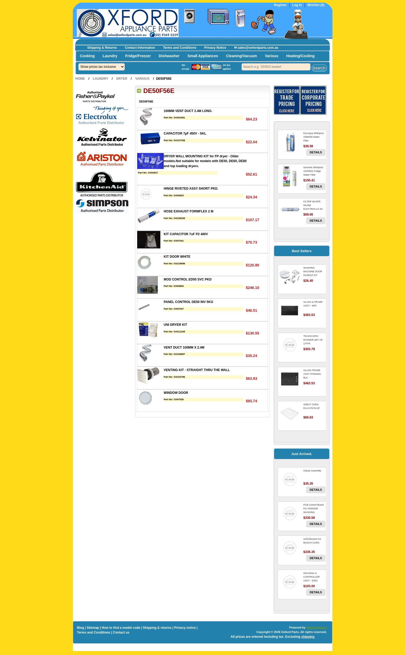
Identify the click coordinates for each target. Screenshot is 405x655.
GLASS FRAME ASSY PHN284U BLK (312, 374)
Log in (297, 5)
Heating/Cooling (300, 56)
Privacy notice (184, 628)
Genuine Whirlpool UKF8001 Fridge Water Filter (313, 171)
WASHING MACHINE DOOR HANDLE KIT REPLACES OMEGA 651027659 (314, 275)
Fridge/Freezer (138, 56)
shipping (307, 637)
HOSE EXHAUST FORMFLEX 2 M (188, 211)
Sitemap (93, 628)
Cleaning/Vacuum (241, 56)
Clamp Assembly (312, 470)
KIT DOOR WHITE (177, 257)
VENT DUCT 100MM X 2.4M (184, 347)
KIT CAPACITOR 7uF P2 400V (186, 234)
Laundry (110, 56)
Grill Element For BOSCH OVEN (312, 541)
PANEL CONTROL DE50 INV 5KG (188, 302)
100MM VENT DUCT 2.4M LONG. (188, 111)
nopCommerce (316, 627)
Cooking (87, 56)
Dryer (121, 79)
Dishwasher (169, 56)
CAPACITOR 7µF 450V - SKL (185, 133)
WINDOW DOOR (176, 393)
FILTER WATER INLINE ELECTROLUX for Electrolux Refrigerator (313, 209)
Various (271, 56)
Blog (80, 628)
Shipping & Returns (102, 48)
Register (280, 5)
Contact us (121, 632)
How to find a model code (121, 628)
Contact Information (140, 48)
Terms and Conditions (179, 48)
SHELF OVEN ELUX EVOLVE (311, 406)
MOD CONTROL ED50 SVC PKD (187, 279)
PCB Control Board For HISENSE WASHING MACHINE (313, 510)
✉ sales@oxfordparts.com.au (256, 48)
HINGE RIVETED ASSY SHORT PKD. (191, 188)
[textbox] (276, 66)
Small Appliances (203, 56)
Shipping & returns (157, 628)
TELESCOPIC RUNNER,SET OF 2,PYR (313, 340)
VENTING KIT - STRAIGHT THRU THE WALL (197, 370)
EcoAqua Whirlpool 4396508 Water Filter (313, 137)
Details (316, 152)
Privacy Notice (215, 48)
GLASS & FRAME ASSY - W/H (313, 304)
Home (80, 79)
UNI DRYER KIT (175, 325)
